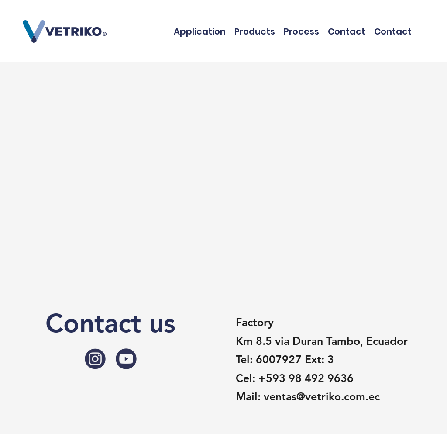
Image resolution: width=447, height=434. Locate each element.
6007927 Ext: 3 (295, 359)
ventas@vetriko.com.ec (322, 396)
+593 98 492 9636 (306, 378)
